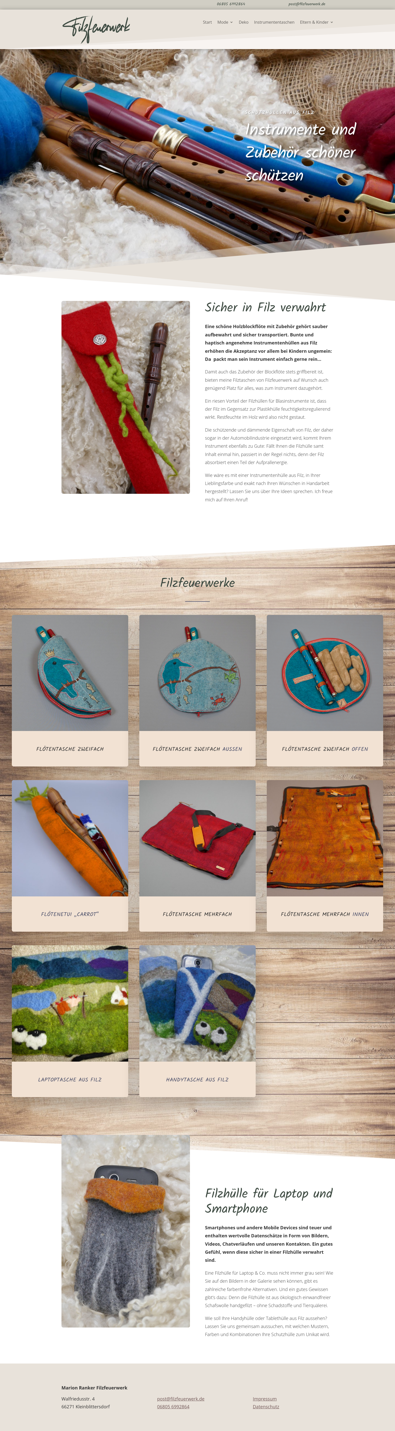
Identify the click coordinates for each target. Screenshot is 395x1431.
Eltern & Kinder (314, 22)
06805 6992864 (173, 1407)
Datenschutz (266, 1407)
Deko (244, 22)
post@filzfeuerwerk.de (181, 1399)
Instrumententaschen (274, 22)
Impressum (265, 1399)
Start (207, 22)
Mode (222, 22)
